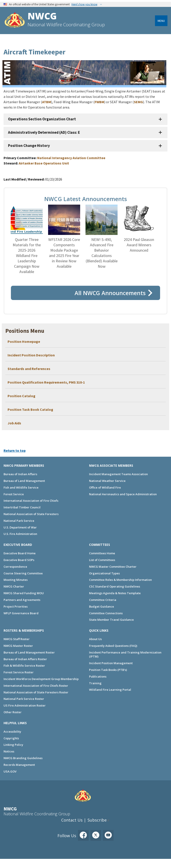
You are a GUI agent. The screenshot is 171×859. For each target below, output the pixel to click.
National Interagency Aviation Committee (71, 158)
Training (95, 683)
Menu (161, 21)
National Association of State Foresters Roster (36, 692)
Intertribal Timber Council (22, 507)
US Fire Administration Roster (25, 705)
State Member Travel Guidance (111, 620)
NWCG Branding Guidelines (23, 758)
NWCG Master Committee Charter (112, 567)
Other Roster (13, 712)
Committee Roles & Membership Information (120, 580)
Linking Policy (13, 745)
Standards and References (29, 368)
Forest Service (14, 494)
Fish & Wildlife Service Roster (24, 666)
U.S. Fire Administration (20, 534)
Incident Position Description (31, 355)
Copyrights (11, 738)
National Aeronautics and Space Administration (123, 494)
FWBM (99, 102)
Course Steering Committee (23, 573)
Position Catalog (21, 396)
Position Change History (29, 145)
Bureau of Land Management (24, 481)
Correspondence (15, 567)
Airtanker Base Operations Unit (44, 163)
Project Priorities (16, 606)
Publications (97, 676)
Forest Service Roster (19, 672)
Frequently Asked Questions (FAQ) (113, 646)
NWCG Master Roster (18, 646)
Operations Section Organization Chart (42, 119)
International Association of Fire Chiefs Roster (36, 686)
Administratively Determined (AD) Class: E (44, 132)
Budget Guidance (101, 606)
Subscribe (97, 820)
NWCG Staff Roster (17, 639)
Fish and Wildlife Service (21, 487)
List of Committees (102, 560)
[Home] (15, 20)
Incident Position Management (111, 663)
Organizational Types (104, 573)
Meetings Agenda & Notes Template (115, 593)
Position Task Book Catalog (30, 409)
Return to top (15, 450)
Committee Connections (106, 613)
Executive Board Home (20, 553)
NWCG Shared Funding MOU (24, 593)
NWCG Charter (14, 586)
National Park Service (19, 521)
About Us (95, 639)
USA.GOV (10, 771)
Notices (9, 751)
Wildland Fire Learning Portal (110, 690)
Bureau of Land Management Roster (29, 652)
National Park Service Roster (24, 699)
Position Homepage (24, 341)
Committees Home (102, 553)
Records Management (19, 765)
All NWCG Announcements (110, 293)
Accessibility (12, 732)
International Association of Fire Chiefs (31, 501)
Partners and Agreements (22, 600)
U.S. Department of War (20, 527)
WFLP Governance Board (21, 613)
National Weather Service (107, 481)
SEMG (138, 102)
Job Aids (14, 423)
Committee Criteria (102, 600)
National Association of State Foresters (31, 514)
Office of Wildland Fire (105, 487)
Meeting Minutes (16, 580)
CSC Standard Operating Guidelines (114, 586)
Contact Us (72, 820)
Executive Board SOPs (19, 560)
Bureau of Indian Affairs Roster (25, 659)
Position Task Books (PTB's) (108, 670)
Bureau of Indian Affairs (20, 474)
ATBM (46, 102)
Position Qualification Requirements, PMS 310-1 (46, 382)
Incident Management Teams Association (118, 474)
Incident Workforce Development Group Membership (41, 679)
